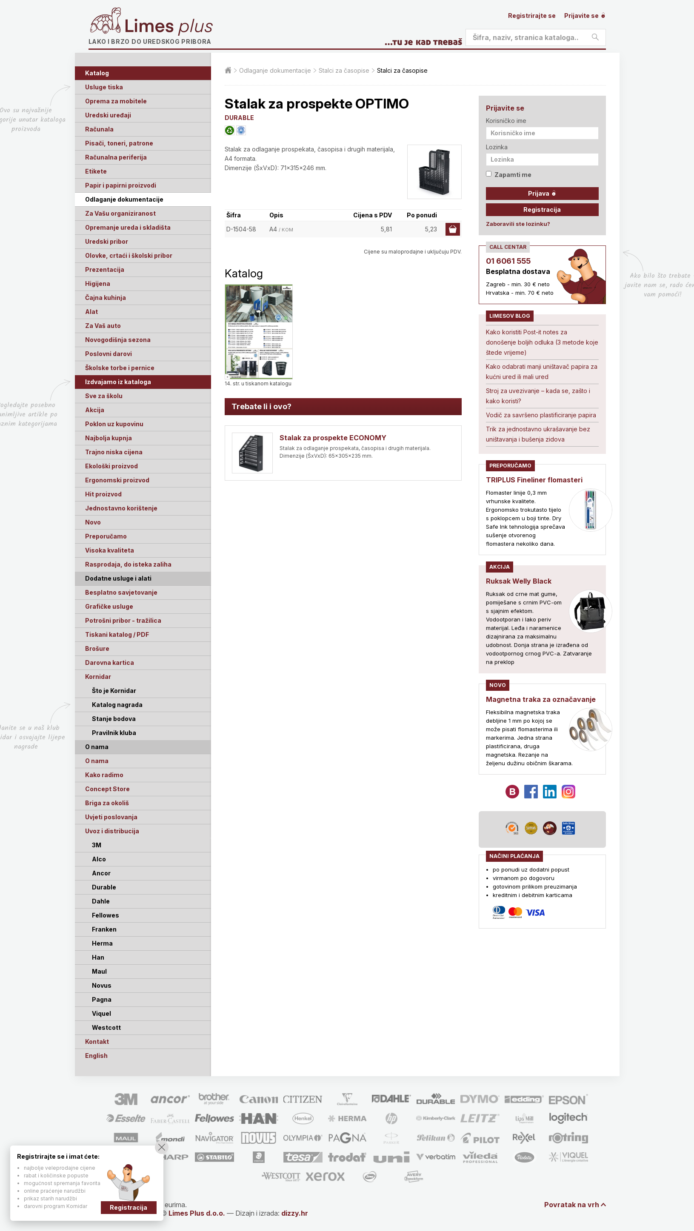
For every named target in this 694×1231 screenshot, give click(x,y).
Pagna (101, 999)
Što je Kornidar (114, 690)
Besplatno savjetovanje (121, 592)
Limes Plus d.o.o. (197, 1213)
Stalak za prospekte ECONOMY (333, 437)
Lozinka (497, 147)
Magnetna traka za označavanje (541, 699)
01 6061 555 (508, 260)
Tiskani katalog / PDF (117, 634)
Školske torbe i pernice (119, 367)
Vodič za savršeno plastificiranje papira (541, 415)
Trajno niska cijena (114, 452)
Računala (99, 129)
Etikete (96, 171)
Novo (93, 522)
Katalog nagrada (117, 704)
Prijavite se (585, 15)
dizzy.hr (294, 1213)
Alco (99, 859)
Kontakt (97, 1041)
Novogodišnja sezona (118, 339)
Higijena (97, 283)
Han (98, 957)
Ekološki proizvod (111, 466)
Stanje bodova (114, 718)
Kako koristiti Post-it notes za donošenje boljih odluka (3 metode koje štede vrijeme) (542, 342)
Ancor (101, 873)
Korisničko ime (506, 120)
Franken (104, 929)
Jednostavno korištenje (121, 508)
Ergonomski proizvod (117, 480)
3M (96, 845)
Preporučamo (106, 536)
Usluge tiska (104, 87)
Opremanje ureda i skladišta (128, 227)
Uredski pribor (106, 241)
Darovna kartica (109, 662)
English (96, 1055)
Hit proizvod (103, 494)
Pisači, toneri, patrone (119, 143)
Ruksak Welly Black (518, 581)
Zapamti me (508, 174)
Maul (99, 971)
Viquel (101, 1013)
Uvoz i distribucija (112, 831)
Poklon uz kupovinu (114, 423)
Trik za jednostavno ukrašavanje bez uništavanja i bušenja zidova (538, 434)
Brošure (97, 648)
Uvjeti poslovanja (111, 817)
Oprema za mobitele (116, 101)
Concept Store (107, 788)
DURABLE (239, 117)
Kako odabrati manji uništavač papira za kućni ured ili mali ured (541, 371)
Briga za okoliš (107, 802)
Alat (91, 311)
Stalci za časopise (344, 70)
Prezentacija (104, 269)
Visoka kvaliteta (109, 550)
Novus (101, 985)
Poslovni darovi (108, 353)
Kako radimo (104, 774)
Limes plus (169, 27)
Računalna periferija (116, 157)
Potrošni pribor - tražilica (123, 620)
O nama (97, 760)
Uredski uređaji (108, 115)
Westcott (106, 1027)
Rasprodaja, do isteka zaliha (128, 564)
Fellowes (105, 915)
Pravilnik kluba (114, 732)
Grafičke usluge (109, 606)
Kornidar (98, 676)
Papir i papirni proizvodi (120, 185)
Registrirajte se (532, 15)
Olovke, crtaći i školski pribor (128, 255)
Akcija (94, 409)
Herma (102, 943)
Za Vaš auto (103, 325)
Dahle (101, 901)
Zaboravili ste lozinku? (518, 223)
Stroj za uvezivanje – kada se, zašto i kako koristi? (538, 396)
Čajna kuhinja (105, 297)
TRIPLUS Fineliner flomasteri (534, 480)
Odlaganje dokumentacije (124, 199)
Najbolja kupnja (108, 438)
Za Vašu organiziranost (120, 213)
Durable (104, 887)
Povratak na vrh (571, 1204)
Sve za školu (104, 395)
